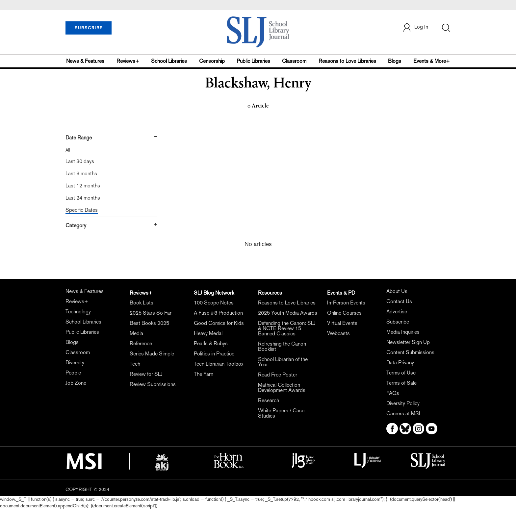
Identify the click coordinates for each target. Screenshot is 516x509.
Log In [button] (415, 27)
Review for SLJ (146, 374)
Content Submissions (410, 352)
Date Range (78, 137)
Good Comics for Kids (219, 323)
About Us (396, 291)
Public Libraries (253, 61)
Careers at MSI (403, 413)
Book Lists (141, 303)
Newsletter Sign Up (408, 342)
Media (136, 333)
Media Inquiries (403, 332)
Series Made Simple (152, 354)
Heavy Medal (208, 333)
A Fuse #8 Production (218, 313)
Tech (135, 364)
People (73, 373)
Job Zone (75, 383)
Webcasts (338, 333)
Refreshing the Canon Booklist (282, 346)
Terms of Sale (401, 383)
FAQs (392, 393)
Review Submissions (153, 384)
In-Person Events (346, 303)
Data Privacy (400, 362)
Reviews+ (127, 61)
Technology (78, 311)
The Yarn (203, 374)
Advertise (396, 311)
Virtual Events (342, 323)
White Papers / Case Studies (281, 413)
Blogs (394, 61)
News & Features (85, 61)
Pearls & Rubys (211, 343)
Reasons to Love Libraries (347, 61)
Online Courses (344, 313)
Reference (141, 343)
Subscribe (397, 322)
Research (268, 400)
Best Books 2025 (149, 323)
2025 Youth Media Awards (287, 313)
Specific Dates (81, 210)
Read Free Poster (277, 375)
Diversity (74, 362)
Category (75, 225)
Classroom (294, 61)
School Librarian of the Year (283, 362)
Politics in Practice (214, 354)
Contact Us (399, 301)
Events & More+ (431, 61)
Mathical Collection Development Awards (281, 387)
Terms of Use (401, 373)
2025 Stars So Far (150, 313)
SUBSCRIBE (89, 28)
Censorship (212, 61)
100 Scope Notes (214, 303)
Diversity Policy (403, 403)
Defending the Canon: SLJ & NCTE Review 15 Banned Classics (287, 328)
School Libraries (169, 61)
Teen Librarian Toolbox (218, 364)
